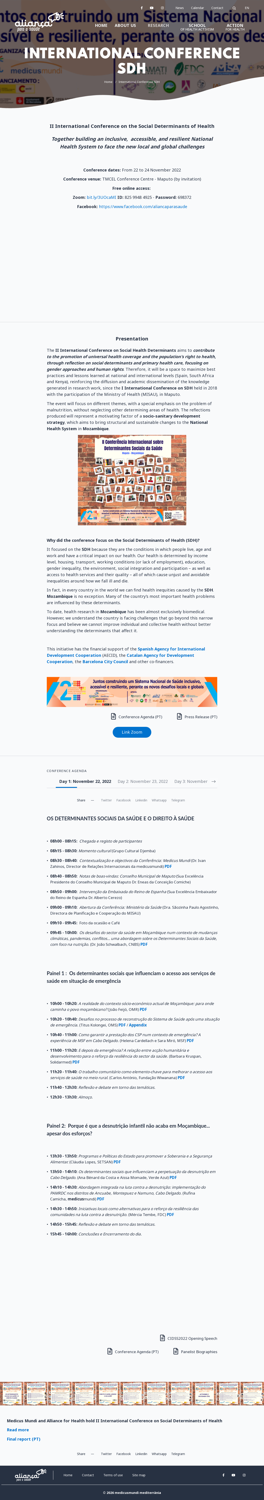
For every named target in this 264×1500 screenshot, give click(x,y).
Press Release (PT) (197, 716)
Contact (217, 8)
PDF (76, 1061)
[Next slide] (213, 781)
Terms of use (113, 1474)
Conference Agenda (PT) (135, 716)
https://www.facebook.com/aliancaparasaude (143, 206)
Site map (138, 1474)
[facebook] (142, 8)
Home (108, 82)
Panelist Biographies (195, 1350)
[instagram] (162, 8)
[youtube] (152, 8)
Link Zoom (132, 732)
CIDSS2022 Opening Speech (188, 1338)
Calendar (197, 8)
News (179, 8)
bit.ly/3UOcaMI (101, 197)
